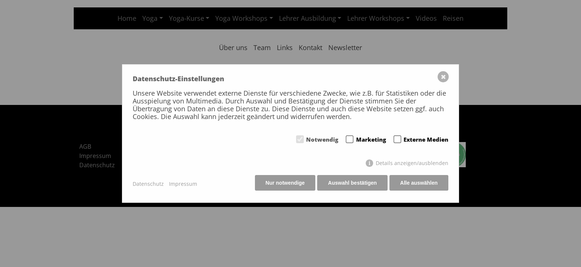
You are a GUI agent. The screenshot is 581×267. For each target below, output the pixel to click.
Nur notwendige (283, 184)
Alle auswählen (419, 184)
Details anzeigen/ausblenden (412, 163)
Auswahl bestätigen (351, 184)
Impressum (183, 183)
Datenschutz (148, 183)
